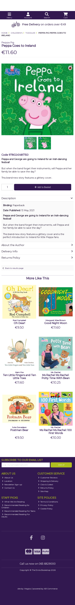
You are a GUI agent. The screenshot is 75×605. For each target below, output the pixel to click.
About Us (7, 477)
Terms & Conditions (48, 502)
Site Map (43, 491)
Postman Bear (19, 430)
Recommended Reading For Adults (15, 515)
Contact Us (8, 488)
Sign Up (61, 465)
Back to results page (14, 268)
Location (7, 481)
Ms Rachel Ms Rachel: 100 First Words (56, 432)
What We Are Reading (13, 502)
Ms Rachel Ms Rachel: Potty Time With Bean (56, 377)
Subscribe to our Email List (22, 460)
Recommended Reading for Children (15, 506)
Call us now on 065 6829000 (38, 563)
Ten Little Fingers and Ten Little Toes (19, 377)
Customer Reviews (48, 477)
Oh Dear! (19, 323)
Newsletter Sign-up (12, 484)
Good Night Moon (55, 323)
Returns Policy (46, 488)
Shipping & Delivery (48, 481)
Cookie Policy (45, 508)
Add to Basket (42, 187)
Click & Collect (45, 484)
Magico (27, 589)
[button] (70, 66)
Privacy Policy (45, 505)
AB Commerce (50, 589)
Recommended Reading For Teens (18, 511)
